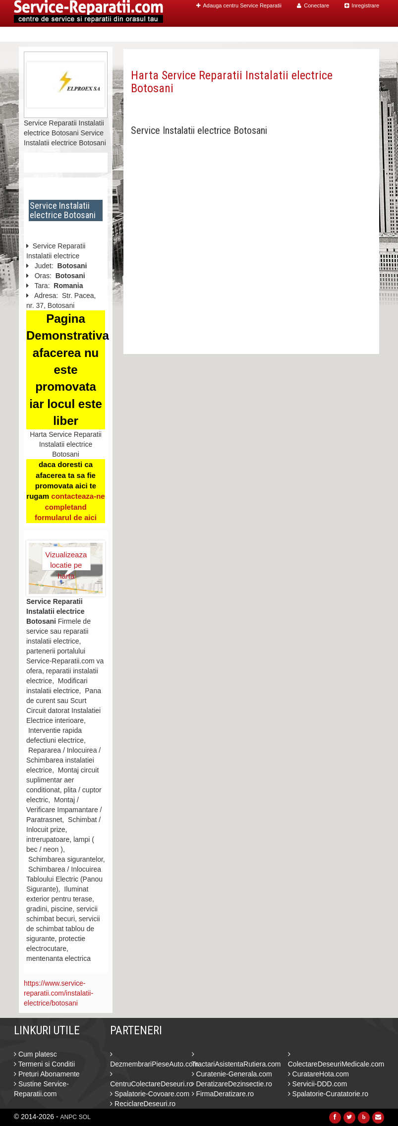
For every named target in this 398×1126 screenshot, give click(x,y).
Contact (358, 34)
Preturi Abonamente (47, 1074)
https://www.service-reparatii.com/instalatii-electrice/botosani (58, 993)
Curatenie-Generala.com (232, 1074)
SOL (85, 1117)
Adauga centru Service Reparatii (239, 5)
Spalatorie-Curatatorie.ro (328, 1094)
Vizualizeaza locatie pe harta (66, 560)
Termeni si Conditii (44, 1064)
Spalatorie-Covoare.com (149, 1094)
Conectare (313, 5)
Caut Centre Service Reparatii (256, 34)
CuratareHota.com (318, 1074)
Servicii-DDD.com (317, 1084)
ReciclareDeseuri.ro (142, 1104)
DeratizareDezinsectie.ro (232, 1084)
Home (183, 34)
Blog (327, 34)
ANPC (68, 1117)
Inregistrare (361, 5)
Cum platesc (35, 1054)
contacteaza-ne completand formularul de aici (70, 507)
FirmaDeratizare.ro (223, 1094)
